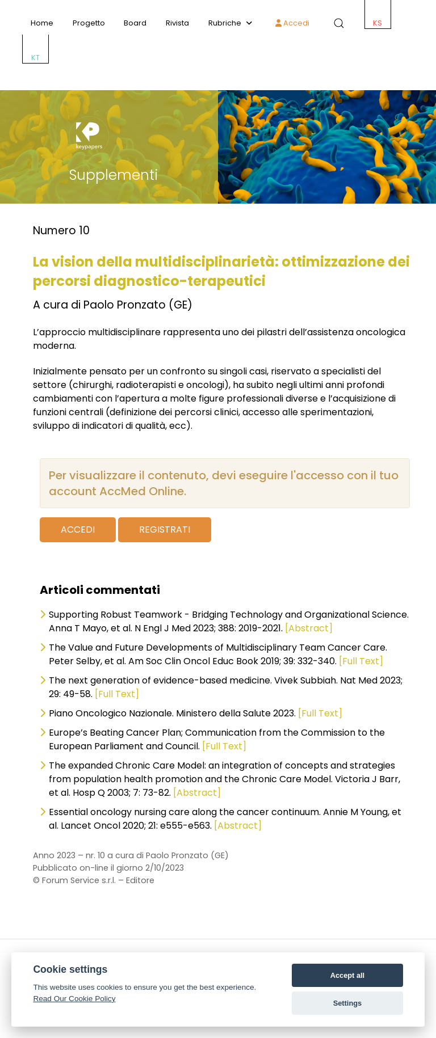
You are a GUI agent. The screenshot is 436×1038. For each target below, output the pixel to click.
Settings (347, 1003)
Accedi (292, 23)
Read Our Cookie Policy (74, 998)
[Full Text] (361, 661)
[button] (337, 23)
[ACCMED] (217, 78)
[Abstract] (309, 628)
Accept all (347, 975)
